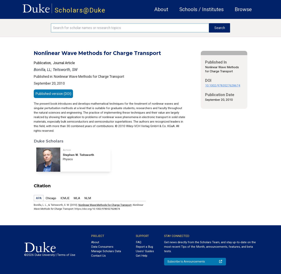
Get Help (141, 255)
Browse (243, 9)
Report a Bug (144, 246)
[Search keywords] (130, 27)
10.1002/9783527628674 (222, 85)
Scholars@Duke (80, 10)
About (161, 9)
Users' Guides (145, 251)
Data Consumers (102, 246)
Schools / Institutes (201, 9)
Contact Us (98, 255)
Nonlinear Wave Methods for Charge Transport (105, 204)
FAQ (138, 242)
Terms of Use (66, 255)
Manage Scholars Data (106, 251)
